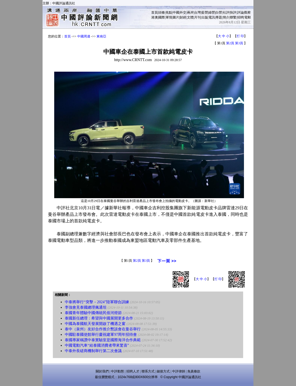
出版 (204, 17)
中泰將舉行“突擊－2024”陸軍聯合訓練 (97, 302)
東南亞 (101, 36)
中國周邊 (83, 36)
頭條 (161, 12)
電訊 (211, 17)
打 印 (240, 36)
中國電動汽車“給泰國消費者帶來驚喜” (97, 345)
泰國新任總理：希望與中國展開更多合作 (99, 318)
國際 (161, 17)
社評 (226, 12)
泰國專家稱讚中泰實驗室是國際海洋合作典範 (103, 340)
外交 (183, 12)
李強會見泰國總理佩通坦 (86, 307)
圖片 (176, 17)
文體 (190, 17)
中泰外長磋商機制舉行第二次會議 (93, 351)
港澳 (154, 17)
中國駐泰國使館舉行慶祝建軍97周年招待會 (101, 335)
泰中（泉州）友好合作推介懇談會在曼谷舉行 (103, 329)
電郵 (247, 17)
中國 (176, 12)
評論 (240, 12)
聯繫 (233, 17)
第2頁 (230, 43)
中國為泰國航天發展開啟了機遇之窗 (95, 324)
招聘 (240, 17)
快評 (233, 12)
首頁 (154, 12)
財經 (183, 17)
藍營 (204, 12)
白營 (218, 12)
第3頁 (239, 43)
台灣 (197, 12)
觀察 (247, 12)
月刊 (197, 17)
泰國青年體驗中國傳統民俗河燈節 (93, 313)
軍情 (169, 17)
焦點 (169, 12)
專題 (218, 17)
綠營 (211, 12)
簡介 (226, 17)
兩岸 (190, 12)
